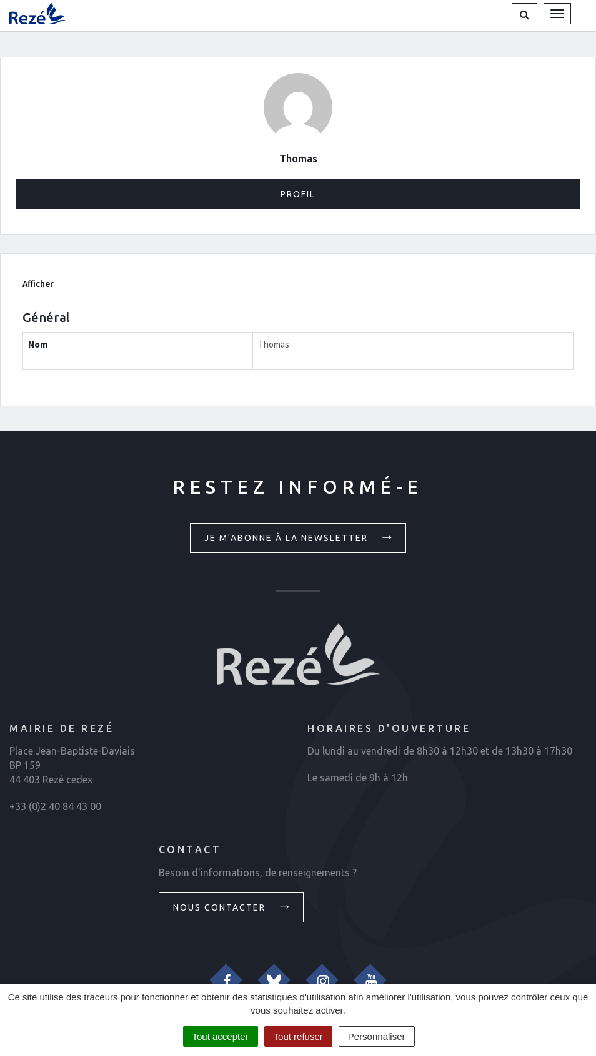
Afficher (38, 284)
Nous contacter (233, 906)
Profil (298, 194)
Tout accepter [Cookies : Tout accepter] (220, 1036)
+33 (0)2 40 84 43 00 (55, 806)
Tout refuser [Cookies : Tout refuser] (298, 1036)
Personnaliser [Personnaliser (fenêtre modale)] (376, 1036)
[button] (524, 13)
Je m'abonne (299, 536)
